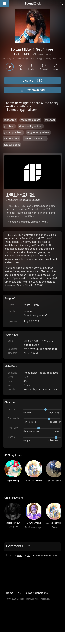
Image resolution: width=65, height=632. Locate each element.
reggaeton (10, 120)
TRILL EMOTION (25, 54)
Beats (26, 305)
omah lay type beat (35, 138)
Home (9, 592)
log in (30, 555)
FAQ (18, 592)
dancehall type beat (30, 126)
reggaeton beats (30, 120)
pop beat (9, 126)
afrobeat (50, 120)
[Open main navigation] (4, 3)
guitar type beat (13, 132)
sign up (18, 555)
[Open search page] (61, 3)
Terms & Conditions (36, 592)
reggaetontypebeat (38, 132)
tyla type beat (12, 144)
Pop (36, 305)
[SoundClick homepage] (32, 3)
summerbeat (11, 138)
